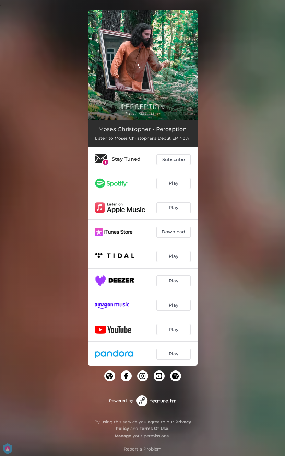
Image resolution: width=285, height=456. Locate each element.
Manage (123, 435)
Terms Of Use (154, 428)
